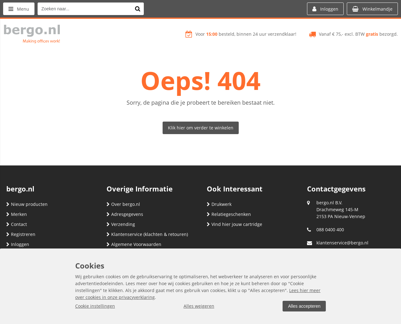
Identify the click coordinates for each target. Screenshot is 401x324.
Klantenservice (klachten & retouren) (147, 234)
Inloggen (17, 244)
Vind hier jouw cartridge (234, 224)
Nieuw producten (27, 204)
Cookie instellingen (95, 306)
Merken (16, 214)
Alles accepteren (304, 306)
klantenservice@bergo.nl (342, 243)
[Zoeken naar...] (137, 9)
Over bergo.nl (123, 204)
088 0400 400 (330, 230)
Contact (16, 224)
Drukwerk (219, 204)
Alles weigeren (199, 306)
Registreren (20, 234)
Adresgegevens (125, 214)
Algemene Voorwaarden (134, 244)
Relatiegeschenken (229, 214)
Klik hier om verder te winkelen (200, 128)
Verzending (121, 224)
